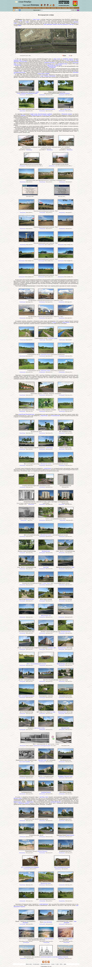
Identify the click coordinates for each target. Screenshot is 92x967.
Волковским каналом (65, 93)
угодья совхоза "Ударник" (44, 73)
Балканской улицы (62, 63)
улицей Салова (33, 114)
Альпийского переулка (67, 58)
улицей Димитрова (43, 904)
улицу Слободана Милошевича (47, 76)
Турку (73, 567)
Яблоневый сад (46, 615)
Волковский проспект (37, 115)
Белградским (52, 67)
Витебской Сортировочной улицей (29, 93)
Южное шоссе (30, 801)
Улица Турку (46, 567)
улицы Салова (36, 19)
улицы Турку (46, 583)
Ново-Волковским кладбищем (45, 114)
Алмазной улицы (52, 338)
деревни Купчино (70, 835)
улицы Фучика (69, 60)
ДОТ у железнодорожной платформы (30, 867)
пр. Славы (53, 712)
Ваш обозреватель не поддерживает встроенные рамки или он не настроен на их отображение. (46, 41)
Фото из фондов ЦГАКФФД (24, 761)
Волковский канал (52, 66)
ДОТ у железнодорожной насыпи (36, 663)
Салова (54, 322)
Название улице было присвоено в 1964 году (63, 24)
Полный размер (22, 94)
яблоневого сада (52, 647)
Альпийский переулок (46, 792)
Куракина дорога (17, 801)
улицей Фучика (22, 414)
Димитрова (25, 922)
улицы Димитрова (48, 24)
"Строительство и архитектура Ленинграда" (42, 745)
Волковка (23, 115)
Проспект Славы (65, 728)
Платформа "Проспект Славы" (65, 776)
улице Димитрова (49, 938)
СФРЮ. (19, 25)
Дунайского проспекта (49, 62)
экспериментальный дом (19, 72)
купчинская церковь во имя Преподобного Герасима (54, 956)
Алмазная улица (17, 60)
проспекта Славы (39, 728)
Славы (20, 20)
